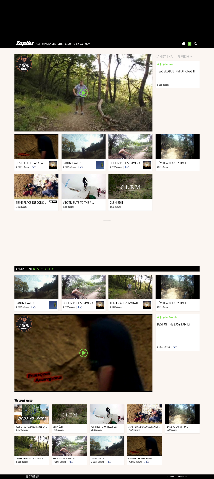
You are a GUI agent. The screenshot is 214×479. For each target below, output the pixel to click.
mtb (60, 44)
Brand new (23, 400)
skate (67, 44)
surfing (78, 44)
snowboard (49, 44)
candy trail (35, 268)
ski (38, 44)
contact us (182, 477)
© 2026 (171, 477)
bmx (87, 44)
